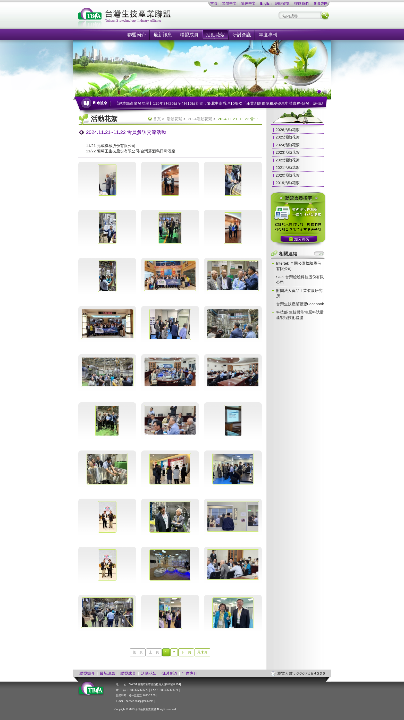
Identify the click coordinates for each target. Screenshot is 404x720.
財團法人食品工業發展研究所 (299, 293)
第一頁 (138, 652)
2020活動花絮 (288, 175)
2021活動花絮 (288, 167)
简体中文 (248, 3)
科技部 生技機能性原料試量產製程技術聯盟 (300, 315)
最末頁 (202, 652)
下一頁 (186, 652)
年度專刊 (268, 34)
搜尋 (324, 15)
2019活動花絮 (288, 182)
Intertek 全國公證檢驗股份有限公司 (298, 266)
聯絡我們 (301, 3)
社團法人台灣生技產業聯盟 (144, 18)
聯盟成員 (189, 34)
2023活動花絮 (288, 152)
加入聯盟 (301, 239)
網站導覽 (282, 3)
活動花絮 (215, 34)
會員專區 (320, 3)
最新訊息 (163, 34)
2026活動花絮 (288, 129)
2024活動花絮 (200, 119)
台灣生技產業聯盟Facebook (300, 304)
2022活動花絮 (288, 160)
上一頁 (154, 652)
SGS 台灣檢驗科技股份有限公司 (300, 279)
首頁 (213, 3)
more (319, 253)
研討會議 (241, 34)
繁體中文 (229, 3)
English (266, 3)
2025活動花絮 (288, 137)
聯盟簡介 (136, 34)
